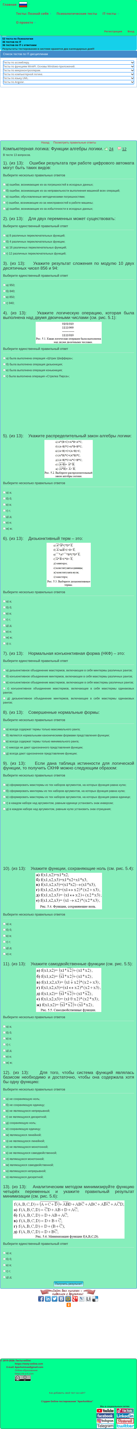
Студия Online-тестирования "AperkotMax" (67, 1401)
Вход (131, 31)
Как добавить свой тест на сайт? (67, 1392)
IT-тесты (111, 13)
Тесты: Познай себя (33, 13)
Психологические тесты (77, 13)
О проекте (26, 22)
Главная (9, 4)
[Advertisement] (68, 115)
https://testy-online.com (29, 1363)
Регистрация (113, 31)
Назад (45, 142)
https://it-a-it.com (24, 1373)
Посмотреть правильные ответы (74, 142)
